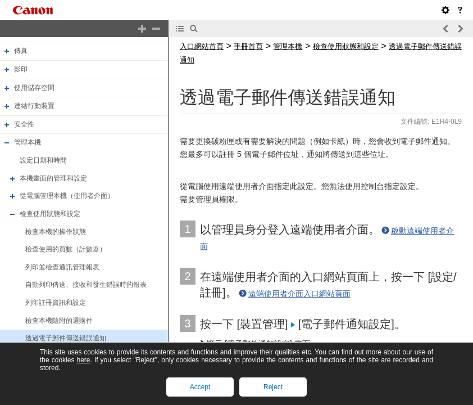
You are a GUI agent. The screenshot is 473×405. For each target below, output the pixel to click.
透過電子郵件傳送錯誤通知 (65, 338)
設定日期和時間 (43, 160)
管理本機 (27, 143)
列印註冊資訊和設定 (55, 303)
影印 (21, 69)
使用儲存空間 (34, 88)
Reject (273, 387)
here (83, 360)
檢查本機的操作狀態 (55, 232)
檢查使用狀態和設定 (50, 214)
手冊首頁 (248, 46)
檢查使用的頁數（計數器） (65, 249)
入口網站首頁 (202, 46)
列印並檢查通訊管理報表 (62, 267)
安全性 (24, 124)
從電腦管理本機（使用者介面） (67, 196)
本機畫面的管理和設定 (53, 178)
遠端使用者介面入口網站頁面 (299, 293)
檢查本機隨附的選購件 (59, 321)
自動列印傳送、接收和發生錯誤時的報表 (86, 285)
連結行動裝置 (34, 106)
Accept (200, 387)
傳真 (21, 51)
